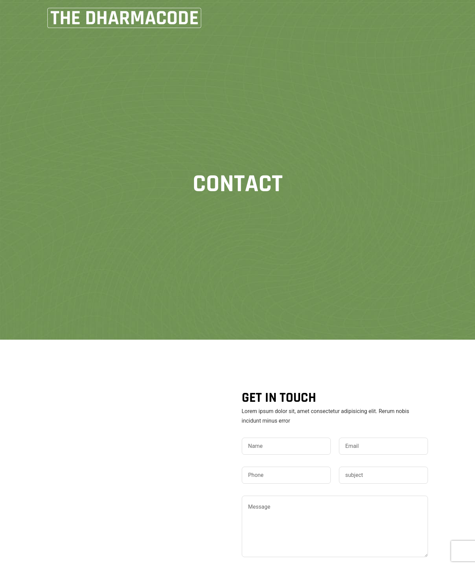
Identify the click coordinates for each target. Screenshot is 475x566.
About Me (313, 18)
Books (351, 18)
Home (276, 18)
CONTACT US (393, 18)
